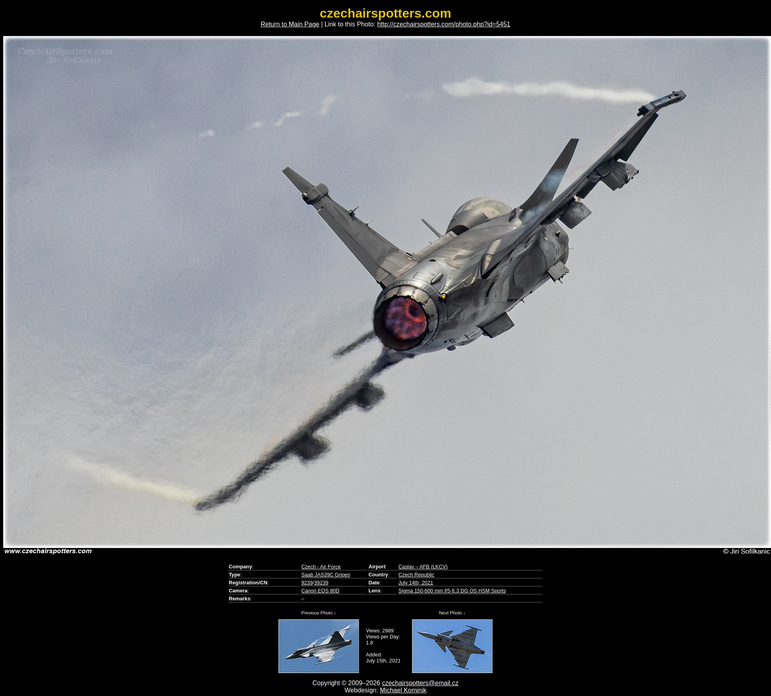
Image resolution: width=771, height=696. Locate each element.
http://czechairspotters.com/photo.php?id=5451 (443, 24)
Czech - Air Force (321, 567)
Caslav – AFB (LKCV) (422, 567)
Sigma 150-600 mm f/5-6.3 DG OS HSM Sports (452, 591)
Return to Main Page (290, 24)
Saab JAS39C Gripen (325, 575)
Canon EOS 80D (320, 591)
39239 (321, 583)
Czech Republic (416, 575)
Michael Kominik (403, 690)
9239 (306, 583)
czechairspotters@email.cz (420, 683)
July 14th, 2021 (415, 583)
